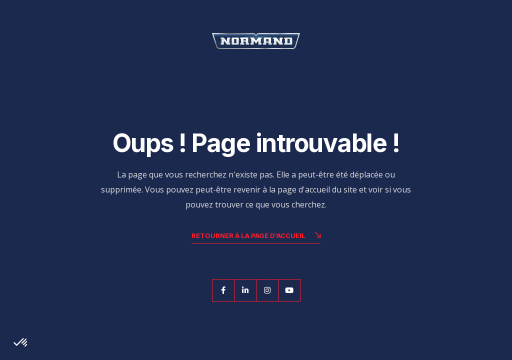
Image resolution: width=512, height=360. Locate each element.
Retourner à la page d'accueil (256, 236)
